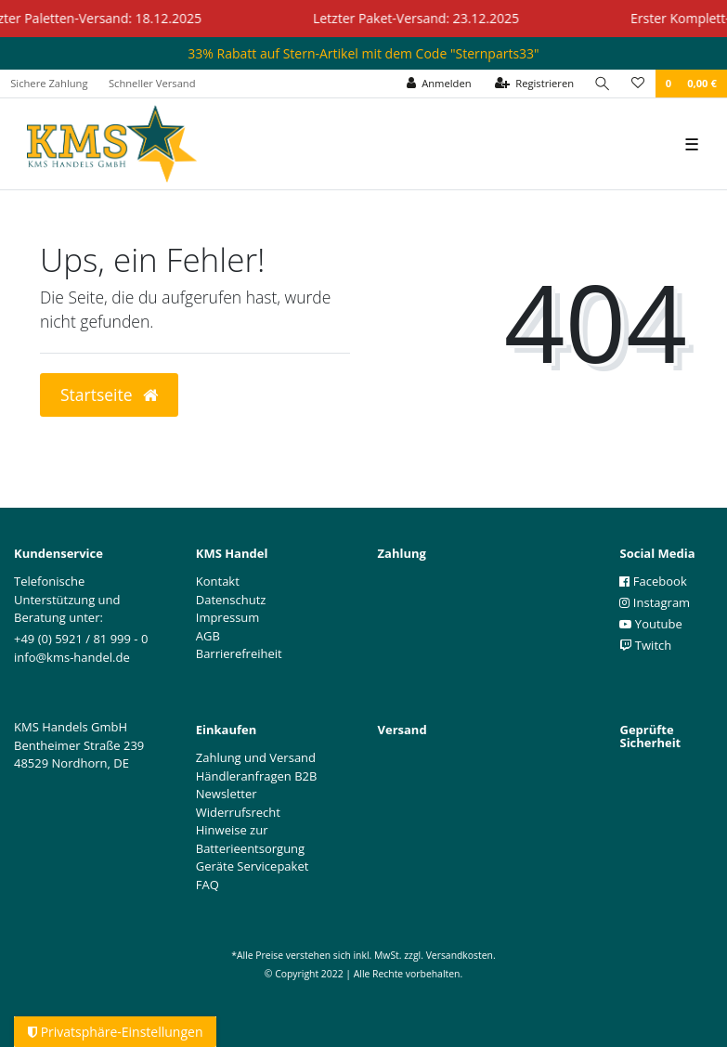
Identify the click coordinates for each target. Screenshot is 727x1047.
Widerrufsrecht (238, 812)
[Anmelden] (439, 84)
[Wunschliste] (638, 84)
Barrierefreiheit (239, 653)
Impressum (228, 617)
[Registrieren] (535, 84)
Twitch (645, 645)
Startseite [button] (109, 394)
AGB (208, 635)
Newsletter (226, 793)
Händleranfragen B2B (257, 776)
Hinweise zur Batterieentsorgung (250, 839)
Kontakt (218, 581)
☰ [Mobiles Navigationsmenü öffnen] (691, 144)
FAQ (207, 884)
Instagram (654, 602)
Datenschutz (231, 599)
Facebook (652, 581)
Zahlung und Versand (256, 757)
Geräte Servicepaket (252, 866)
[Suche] (602, 84)
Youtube (650, 623)
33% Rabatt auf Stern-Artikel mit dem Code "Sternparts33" (363, 53)
